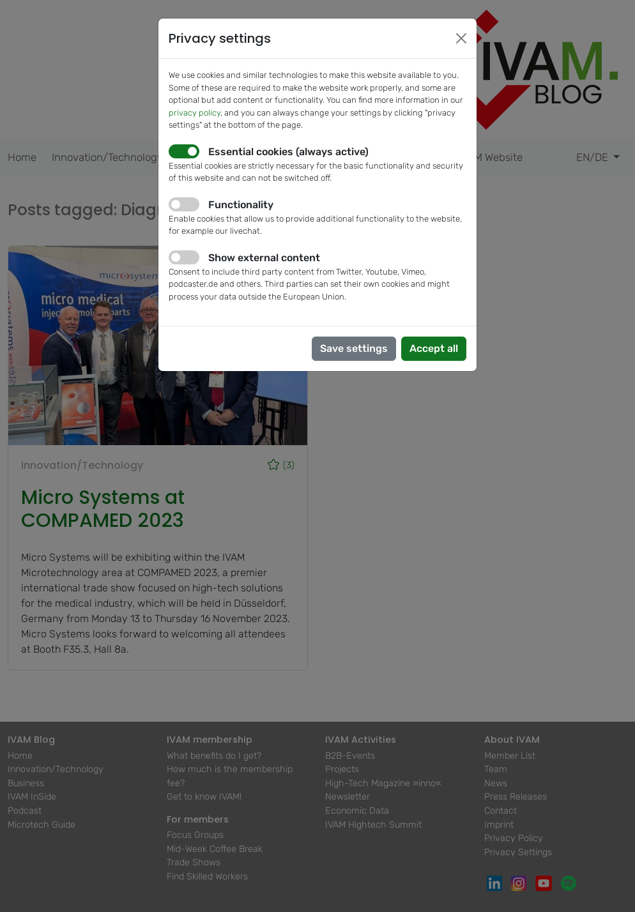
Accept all (433, 348)
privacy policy (194, 113)
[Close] (461, 38)
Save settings (354, 348)
